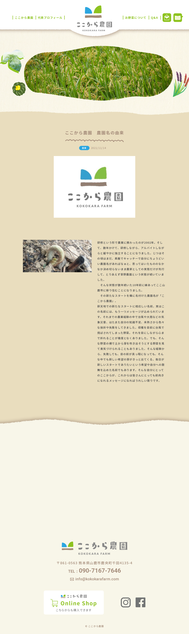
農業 (84, 148)
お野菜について (135, 17)
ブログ (178, 17)
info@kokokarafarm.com (97, 579)
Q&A (154, 17)
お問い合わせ (167, 17)
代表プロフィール (50, 17)
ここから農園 (24, 17)
